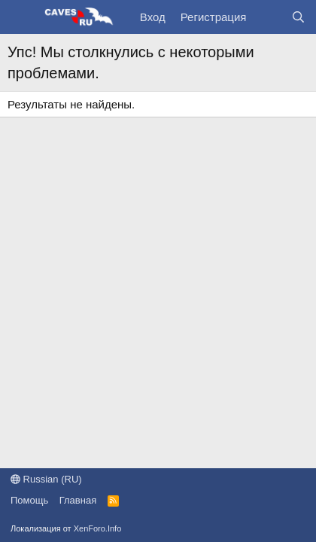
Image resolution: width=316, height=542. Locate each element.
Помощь (29, 500)
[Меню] (20, 17)
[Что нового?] (268, 17)
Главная (77, 500)
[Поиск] (298, 17)
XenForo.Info (98, 528)
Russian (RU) (46, 479)
